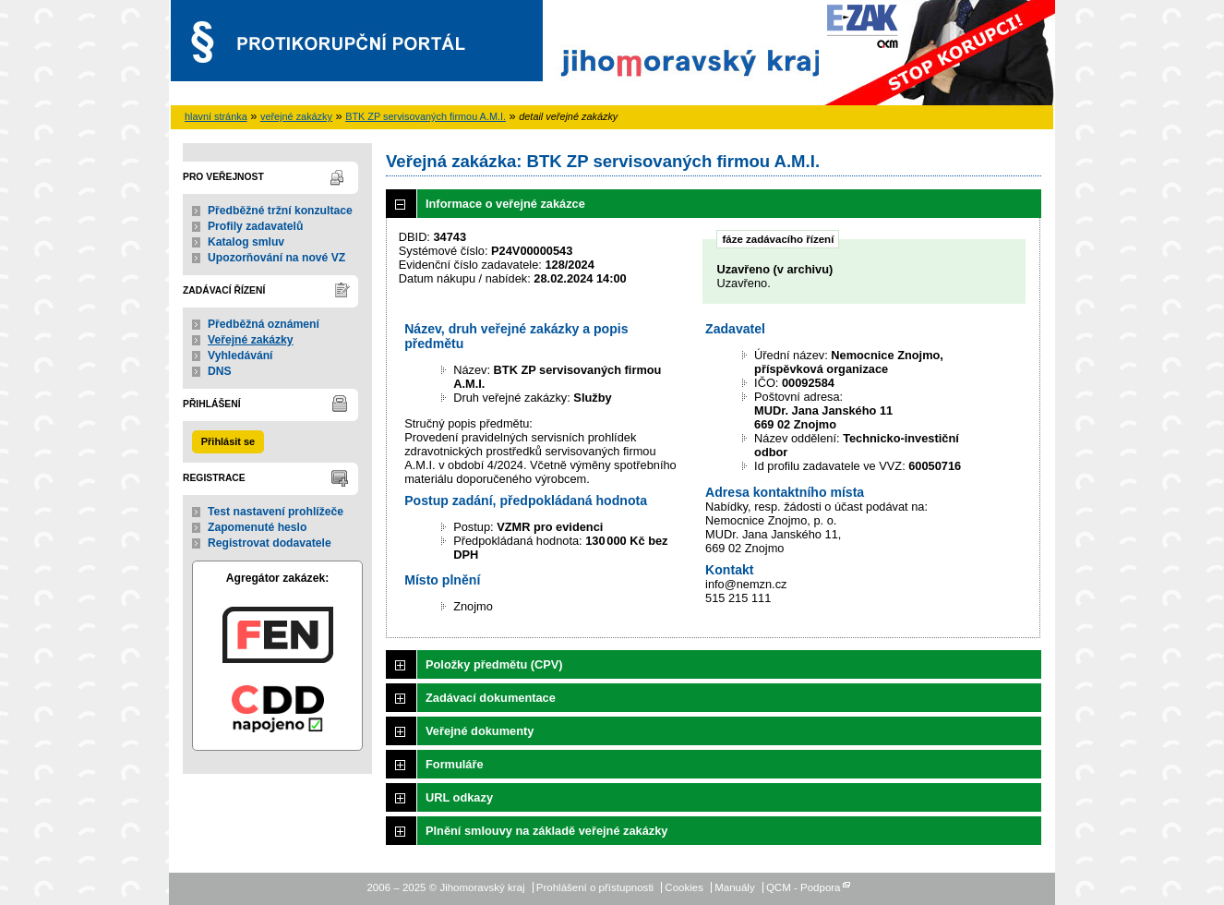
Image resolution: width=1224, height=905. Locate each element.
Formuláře (455, 764)
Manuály (734, 887)
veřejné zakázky (296, 116)
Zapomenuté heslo (257, 527)
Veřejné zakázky (251, 339)
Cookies (684, 887)
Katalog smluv (246, 241)
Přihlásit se (228, 441)
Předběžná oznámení (263, 324)
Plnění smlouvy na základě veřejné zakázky (546, 831)
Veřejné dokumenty (480, 731)
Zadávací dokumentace (491, 698)
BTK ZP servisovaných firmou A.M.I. (425, 116)
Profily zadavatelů (255, 226)
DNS (220, 371)
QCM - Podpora (803, 887)
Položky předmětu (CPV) (494, 664)
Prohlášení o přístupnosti (595, 887)
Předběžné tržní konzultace (280, 210)
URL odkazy (459, 797)
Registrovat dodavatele (269, 543)
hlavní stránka (216, 116)
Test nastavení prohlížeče (275, 511)
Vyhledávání (240, 355)
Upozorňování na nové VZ (276, 257)
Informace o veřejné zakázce (505, 204)
